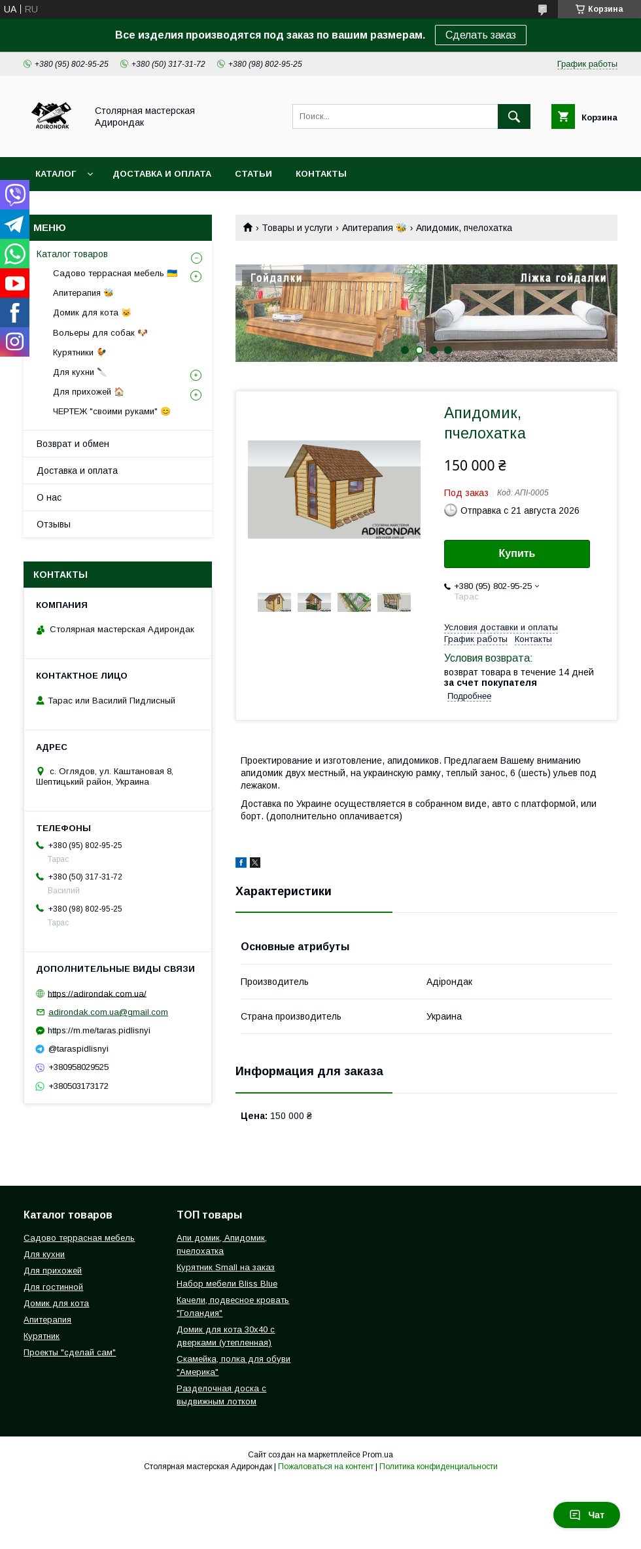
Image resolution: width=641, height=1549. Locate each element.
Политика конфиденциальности (438, 1466)
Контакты (321, 174)
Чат (586, 1515)
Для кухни (44, 1254)
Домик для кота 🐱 (92, 312)
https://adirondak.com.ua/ (97, 993)
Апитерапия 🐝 (374, 228)
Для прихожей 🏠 (88, 392)
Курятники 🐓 (80, 352)
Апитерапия (47, 1320)
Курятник (42, 1336)
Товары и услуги (297, 228)
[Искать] (514, 116)
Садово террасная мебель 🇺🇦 (115, 273)
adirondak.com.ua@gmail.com (108, 1012)
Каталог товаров (72, 254)
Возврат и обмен (73, 443)
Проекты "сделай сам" (70, 1352)
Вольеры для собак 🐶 (100, 333)
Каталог (55, 174)
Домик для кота (56, 1303)
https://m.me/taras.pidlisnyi (99, 1030)
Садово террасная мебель (79, 1238)
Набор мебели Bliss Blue (227, 1284)
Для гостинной (53, 1287)
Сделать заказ (480, 35)
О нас (49, 497)
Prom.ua (377, 1454)
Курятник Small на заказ (226, 1267)
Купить (517, 553)
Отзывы (54, 524)
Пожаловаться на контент (325, 1466)
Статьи (253, 174)
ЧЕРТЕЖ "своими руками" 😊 (112, 411)
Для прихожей (53, 1270)
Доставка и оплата (162, 174)
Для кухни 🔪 (80, 372)
